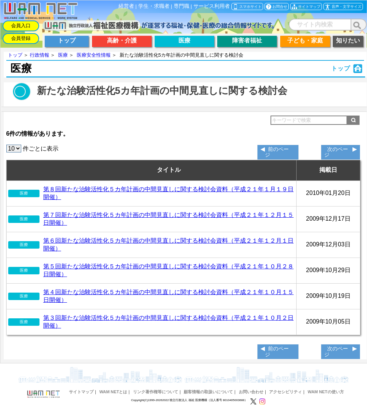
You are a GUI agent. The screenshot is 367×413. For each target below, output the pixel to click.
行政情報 (39, 55)
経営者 (126, 6)
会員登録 (21, 38)
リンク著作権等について (155, 392)
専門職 (181, 6)
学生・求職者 (154, 6)
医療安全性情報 (94, 55)
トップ (15, 55)
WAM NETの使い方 (326, 392)
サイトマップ (81, 392)
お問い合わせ (251, 392)
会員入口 (21, 25)
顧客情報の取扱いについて (208, 392)
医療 (63, 55)
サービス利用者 (211, 6)
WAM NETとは (113, 392)
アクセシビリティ (285, 392)
